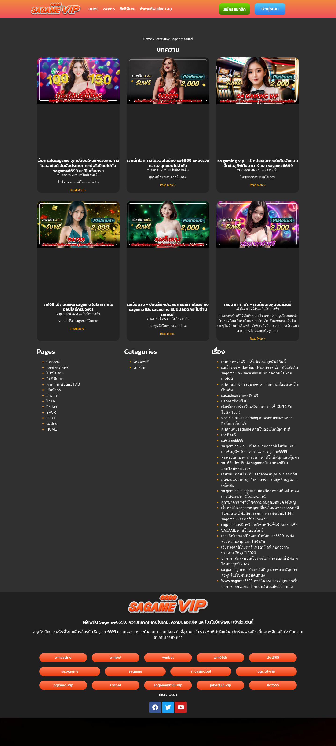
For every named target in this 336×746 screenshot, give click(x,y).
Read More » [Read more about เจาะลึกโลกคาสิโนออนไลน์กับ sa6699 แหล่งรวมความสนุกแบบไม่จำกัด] (168, 185)
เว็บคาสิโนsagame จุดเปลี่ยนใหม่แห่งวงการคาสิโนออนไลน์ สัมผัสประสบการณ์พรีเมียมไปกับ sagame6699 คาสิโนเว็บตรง (78, 165)
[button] (200, 671)
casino (109, 9)
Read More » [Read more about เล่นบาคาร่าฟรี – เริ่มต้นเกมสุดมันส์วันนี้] (258, 338)
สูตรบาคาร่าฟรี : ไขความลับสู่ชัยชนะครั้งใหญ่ (258, 502)
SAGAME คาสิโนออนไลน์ (242, 530)
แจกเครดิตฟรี (57, 367)
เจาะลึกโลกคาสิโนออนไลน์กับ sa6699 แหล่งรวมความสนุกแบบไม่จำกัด (168, 163)
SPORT (52, 412)
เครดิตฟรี (141, 362)
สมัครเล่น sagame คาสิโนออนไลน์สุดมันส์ (255, 429)
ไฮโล (50, 401)
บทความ (53, 362)
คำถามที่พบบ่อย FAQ (156, 9)
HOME (93, 9)
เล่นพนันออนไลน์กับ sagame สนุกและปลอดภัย (259, 474)
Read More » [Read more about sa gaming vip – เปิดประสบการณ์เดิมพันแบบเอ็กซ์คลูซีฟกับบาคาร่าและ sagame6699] (258, 185)
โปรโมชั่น (54, 373)
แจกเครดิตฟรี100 (235, 401)
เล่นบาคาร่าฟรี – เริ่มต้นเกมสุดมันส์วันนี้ (257, 304)
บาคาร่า (53, 395)
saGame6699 (232, 440)
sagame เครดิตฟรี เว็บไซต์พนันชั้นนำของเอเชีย (259, 525)
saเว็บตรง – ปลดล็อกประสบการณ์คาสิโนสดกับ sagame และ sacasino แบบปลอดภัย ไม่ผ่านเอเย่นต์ (168, 309)
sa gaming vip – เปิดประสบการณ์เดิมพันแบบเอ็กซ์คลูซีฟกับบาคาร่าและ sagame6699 (257, 163)
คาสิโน (139, 367)
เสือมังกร (53, 390)
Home (147, 39)
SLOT (50, 418)
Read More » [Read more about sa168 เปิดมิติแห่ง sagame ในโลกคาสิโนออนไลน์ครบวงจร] (78, 328)
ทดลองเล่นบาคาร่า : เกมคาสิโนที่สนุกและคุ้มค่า (260, 457)
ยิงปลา (51, 407)
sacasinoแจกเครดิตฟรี (239, 395)
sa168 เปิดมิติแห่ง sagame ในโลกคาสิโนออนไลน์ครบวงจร (78, 307)
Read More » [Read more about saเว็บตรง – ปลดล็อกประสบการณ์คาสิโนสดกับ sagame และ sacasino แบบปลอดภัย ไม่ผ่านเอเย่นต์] (168, 334)
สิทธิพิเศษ (127, 9)
